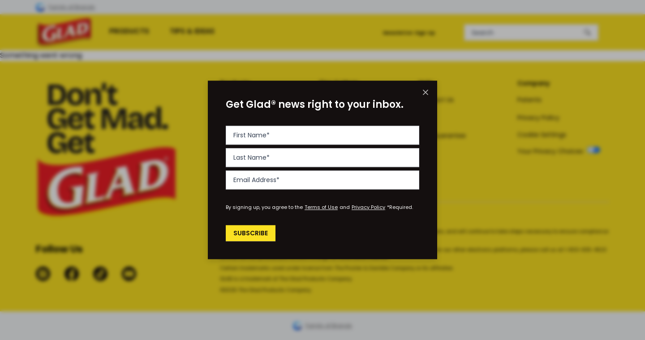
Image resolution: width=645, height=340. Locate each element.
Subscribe (252, 233)
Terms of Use (321, 207)
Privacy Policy (368, 207)
